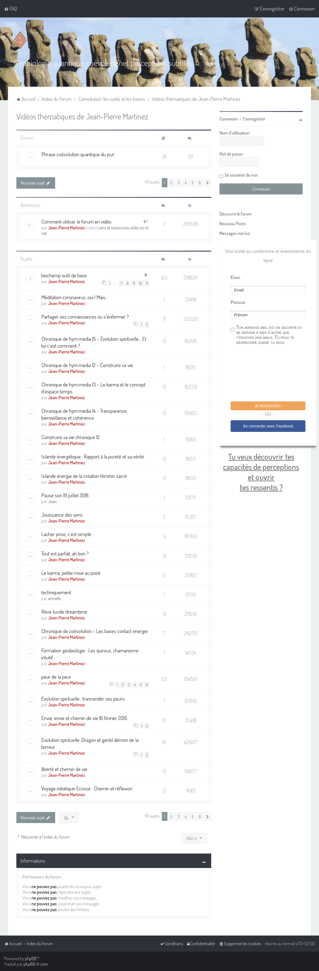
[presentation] (273, 374)
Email (236, 277)
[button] (207, 182)
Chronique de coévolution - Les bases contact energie (94, 630)
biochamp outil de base (64, 275)
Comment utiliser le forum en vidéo (76, 221)
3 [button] (179, 182)
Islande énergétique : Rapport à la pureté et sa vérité (92, 456)
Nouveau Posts (233, 223)
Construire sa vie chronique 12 (70, 437)
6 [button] (200, 182)
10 (140, 283)
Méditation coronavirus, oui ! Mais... (74, 297)
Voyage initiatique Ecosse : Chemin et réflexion (86, 788)
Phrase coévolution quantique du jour (77, 154)
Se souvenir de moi (240, 175)
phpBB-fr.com (36, 964)
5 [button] (192, 182)
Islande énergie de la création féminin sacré (84, 475)
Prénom (238, 302)
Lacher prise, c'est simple (66, 534)
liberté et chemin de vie (64, 768)
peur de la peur (56, 676)
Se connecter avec (268, 426)
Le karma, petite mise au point (70, 572)
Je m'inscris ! (268, 406)
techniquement (56, 592)
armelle (54, 598)
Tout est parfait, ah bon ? (65, 553)
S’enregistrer (254, 119)
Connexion (229, 119)
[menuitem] (10, 8)
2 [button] (171, 182)
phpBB (31, 958)
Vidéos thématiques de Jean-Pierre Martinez (82, 116)
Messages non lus (235, 233)
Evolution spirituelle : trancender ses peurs (83, 698)
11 (147, 283)
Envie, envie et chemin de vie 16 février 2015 (84, 717)
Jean (52, 501)
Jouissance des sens (62, 514)
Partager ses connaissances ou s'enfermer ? (85, 316)
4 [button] (186, 182)
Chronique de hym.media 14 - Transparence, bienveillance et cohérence (84, 414)
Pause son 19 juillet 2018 (65, 495)
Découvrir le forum (236, 214)
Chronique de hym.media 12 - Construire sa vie (87, 365)
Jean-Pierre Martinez (66, 227)
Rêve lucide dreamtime (64, 611)
